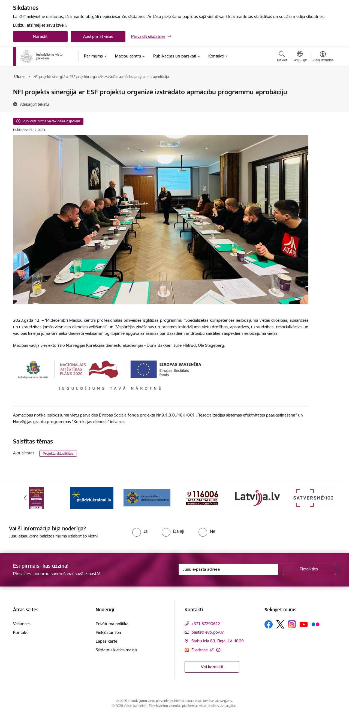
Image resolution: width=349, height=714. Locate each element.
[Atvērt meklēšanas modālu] (282, 57)
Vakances (22, 623)
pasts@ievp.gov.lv (207, 632)
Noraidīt (40, 36)
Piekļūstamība (108, 632)
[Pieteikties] (309, 569)
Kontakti (20, 632)
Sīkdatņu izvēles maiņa (116, 649)
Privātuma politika (112, 623)
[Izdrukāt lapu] (322, 89)
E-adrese (200, 649)
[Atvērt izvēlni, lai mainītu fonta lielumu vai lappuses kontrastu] (323, 57)
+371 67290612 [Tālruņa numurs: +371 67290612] (205, 623)
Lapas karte (106, 641)
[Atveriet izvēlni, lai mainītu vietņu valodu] (300, 57)
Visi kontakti (212, 666)
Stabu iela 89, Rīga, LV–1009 (217, 640)
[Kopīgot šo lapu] (322, 103)
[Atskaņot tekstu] (34, 104)
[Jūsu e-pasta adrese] (228, 569)
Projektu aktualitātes (58, 453)
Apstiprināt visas (98, 36)
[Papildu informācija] (218, 650)
